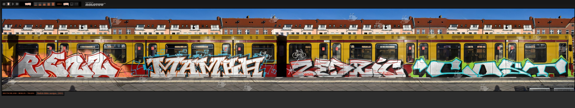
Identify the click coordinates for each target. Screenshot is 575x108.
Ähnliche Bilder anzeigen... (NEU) (50, 93)
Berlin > (23, 93)
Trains (30, 93)
